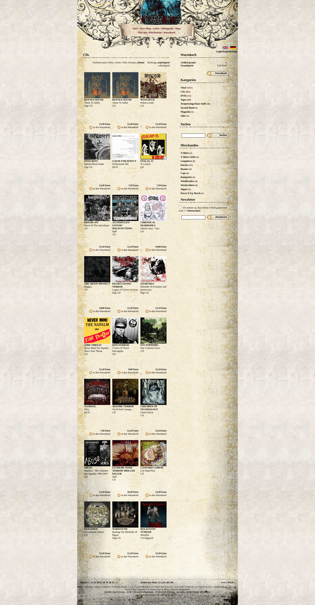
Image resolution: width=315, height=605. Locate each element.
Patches (187, 165)
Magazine (187, 111)
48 (168, 582)
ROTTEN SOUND (93, 99)
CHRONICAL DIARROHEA (147, 224)
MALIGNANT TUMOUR (148, 530)
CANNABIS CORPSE (151, 467)
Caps (185, 173)
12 (159, 582)
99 (172, 582)
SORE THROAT (93, 345)
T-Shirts (186, 153)
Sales (185, 115)
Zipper (186, 189)
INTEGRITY (91, 161)
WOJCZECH (147, 99)
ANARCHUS (147, 283)
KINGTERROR (120, 345)
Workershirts (189, 185)
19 (107, 582)
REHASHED (91, 529)
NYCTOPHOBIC (149, 345)
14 (92, 582)
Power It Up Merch (192, 193)
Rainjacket (188, 177)
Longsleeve (188, 161)
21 (113, 582)
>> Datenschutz (192, 210)
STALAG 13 (146, 161)
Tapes (186, 99)
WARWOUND (119, 529)
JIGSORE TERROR (123, 406)
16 (98, 582)
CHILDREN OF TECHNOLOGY (149, 408)
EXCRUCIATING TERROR (121, 285)
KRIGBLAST (91, 222)
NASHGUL (90, 406)
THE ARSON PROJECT (97, 283)
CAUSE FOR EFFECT (124, 161)
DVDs (186, 95)
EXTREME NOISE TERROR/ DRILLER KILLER (123, 470)
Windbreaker (189, 181)
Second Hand (189, 107)
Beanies (186, 169)
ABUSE (88, 467)
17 (101, 582)
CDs (185, 91)
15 (95, 582)
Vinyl (187, 87)
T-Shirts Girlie (190, 157)
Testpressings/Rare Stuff (195, 103)
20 (110, 582)
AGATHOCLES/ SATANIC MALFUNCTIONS (122, 225)
